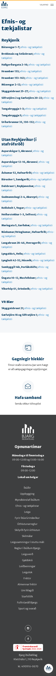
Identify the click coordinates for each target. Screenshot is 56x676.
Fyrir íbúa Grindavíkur (27, 517)
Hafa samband (28, 397)
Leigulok (27, 572)
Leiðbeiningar (27, 566)
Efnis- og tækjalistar (27, 505)
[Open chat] (48, 668)
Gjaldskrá (27, 560)
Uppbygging (27, 493)
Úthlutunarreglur (27, 523)
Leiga (27, 511)
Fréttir (27, 578)
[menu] (46, 5)
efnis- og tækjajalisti (23, 115)
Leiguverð (27, 554)
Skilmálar (27, 536)
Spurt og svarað (27, 608)
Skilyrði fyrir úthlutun (27, 529)
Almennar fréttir (27, 584)
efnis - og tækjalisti (24, 77)
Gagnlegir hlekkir (28, 359)
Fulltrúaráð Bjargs (27, 602)
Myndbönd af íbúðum (27, 499)
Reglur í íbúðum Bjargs (27, 548)
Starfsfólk (27, 596)
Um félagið (27, 590)
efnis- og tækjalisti (21, 47)
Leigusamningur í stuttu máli (27, 542)
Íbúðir (27, 487)
